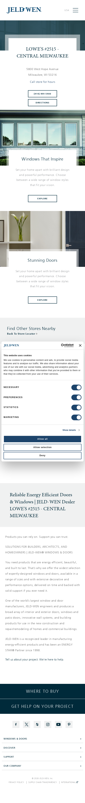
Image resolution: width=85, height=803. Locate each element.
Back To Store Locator (21, 333)
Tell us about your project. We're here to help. (34, 659)
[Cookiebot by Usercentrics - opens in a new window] (58, 345)
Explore (42, 198)
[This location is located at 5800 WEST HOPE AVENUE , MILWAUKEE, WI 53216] (42, 72)
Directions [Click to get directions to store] (42, 102)
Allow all (42, 439)
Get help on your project (42, 706)
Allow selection (42, 447)
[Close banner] (80, 345)
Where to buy (42, 691)
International (69, 782)
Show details (69, 430)
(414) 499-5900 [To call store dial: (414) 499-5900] (42, 94)
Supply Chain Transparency (42, 782)
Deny (42, 455)
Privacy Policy (16, 782)
